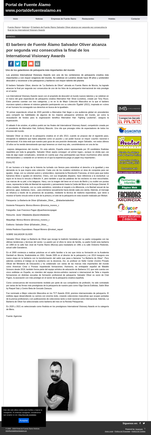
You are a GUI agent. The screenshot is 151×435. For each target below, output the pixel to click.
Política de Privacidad (122, 431)
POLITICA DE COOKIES (27, 415)
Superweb (139, 429)
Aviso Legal (109, 431)
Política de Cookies (138, 431)
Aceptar (24, 420)
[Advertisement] (57, 337)
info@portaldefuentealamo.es (16, 431)
